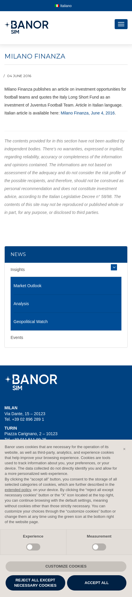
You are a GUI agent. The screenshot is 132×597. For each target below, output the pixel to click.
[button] (124, 449)
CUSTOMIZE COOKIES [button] (66, 566)
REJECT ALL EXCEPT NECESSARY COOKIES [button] (35, 583)
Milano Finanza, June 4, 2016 (88, 113)
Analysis (21, 303)
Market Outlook (27, 285)
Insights (18, 269)
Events (17, 337)
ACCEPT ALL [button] (97, 583)
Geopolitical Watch (31, 321)
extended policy (18, 490)
